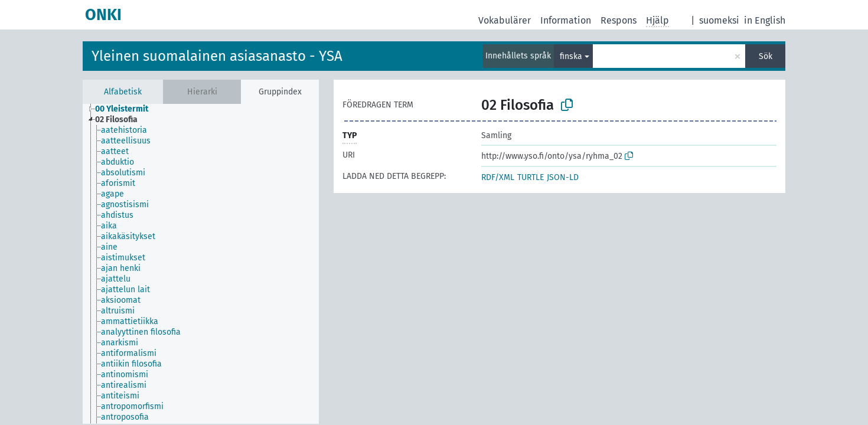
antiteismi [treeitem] (120, 396)
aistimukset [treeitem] (123, 258)
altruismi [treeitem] (118, 311)
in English (764, 20)
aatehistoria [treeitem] (124, 130)
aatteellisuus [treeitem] (126, 141)
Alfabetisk (123, 92)
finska (571, 56)
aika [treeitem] (109, 226)
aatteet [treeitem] (115, 151)
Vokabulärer (504, 20)
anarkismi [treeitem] (119, 343)
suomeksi (719, 20)
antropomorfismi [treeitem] (132, 406)
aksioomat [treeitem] (121, 300)
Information (565, 20)
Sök (765, 56)
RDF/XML (497, 177)
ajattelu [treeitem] (115, 279)
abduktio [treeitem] (117, 162)
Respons (619, 20)
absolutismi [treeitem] (123, 173)
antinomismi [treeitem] (124, 375)
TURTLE (530, 177)
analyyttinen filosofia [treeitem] (141, 332)
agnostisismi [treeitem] (125, 205)
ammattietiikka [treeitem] (129, 321)
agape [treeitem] (112, 194)
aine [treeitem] (109, 247)
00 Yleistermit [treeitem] (121, 109)
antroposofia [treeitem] (125, 417)
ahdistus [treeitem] (117, 215)
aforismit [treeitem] (118, 183)
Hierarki (202, 92)
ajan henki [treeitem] (121, 268)
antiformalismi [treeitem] (128, 353)
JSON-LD (563, 177)
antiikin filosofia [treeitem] (131, 364)
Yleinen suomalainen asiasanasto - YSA (217, 56)
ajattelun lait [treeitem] (125, 290)
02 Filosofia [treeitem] (116, 120)
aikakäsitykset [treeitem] (128, 236)
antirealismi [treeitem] (123, 385)
